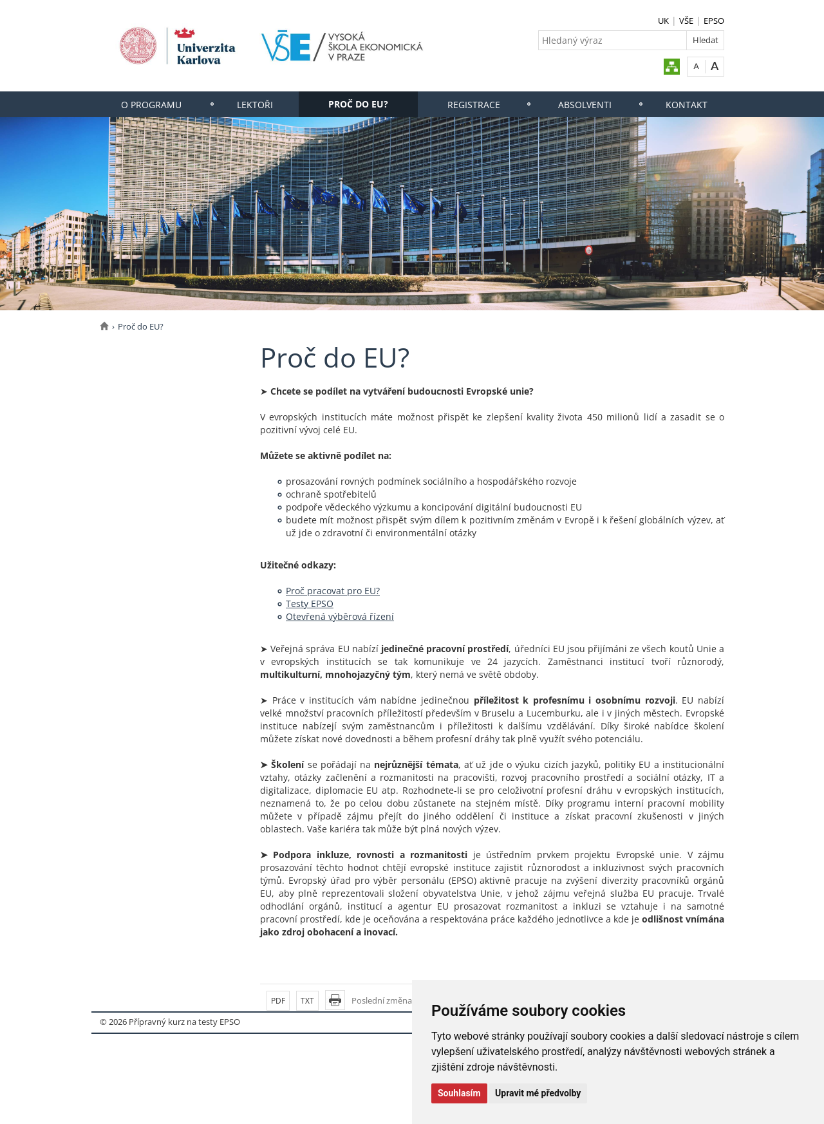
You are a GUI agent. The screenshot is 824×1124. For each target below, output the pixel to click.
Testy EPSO (309, 603)
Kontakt (686, 104)
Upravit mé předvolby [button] (538, 1093)
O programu (151, 104)
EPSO (714, 20)
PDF (278, 1000)
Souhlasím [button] (459, 1093)
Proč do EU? (358, 104)
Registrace (473, 104)
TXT (307, 1000)
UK (663, 20)
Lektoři (255, 104)
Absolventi (585, 104)
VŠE (686, 20)
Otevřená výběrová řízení (340, 616)
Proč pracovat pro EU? (333, 591)
